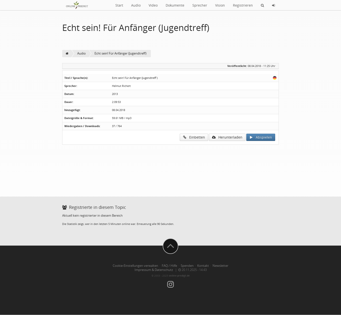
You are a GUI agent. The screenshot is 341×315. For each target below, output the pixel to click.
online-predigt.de (179, 275)
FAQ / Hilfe (169, 266)
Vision (220, 5)
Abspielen (260, 137)
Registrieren (243, 5)
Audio (136, 5)
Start (119, 5)
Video (153, 5)
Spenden (187, 266)
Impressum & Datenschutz (154, 270)
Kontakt (203, 266)
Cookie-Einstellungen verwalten (135, 266)
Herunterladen (227, 137)
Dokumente (175, 5)
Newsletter (220, 266)
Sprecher (199, 5)
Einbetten (194, 137)
